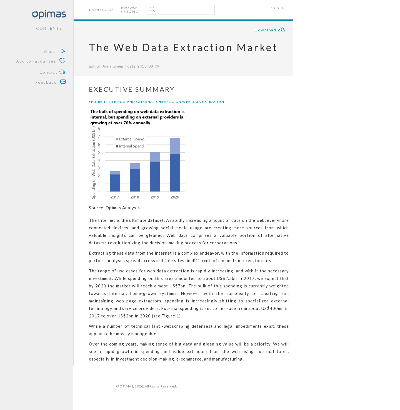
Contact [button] (52, 72)
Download (270, 30)
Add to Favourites (41, 61)
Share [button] (55, 51)
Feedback (51, 82)
